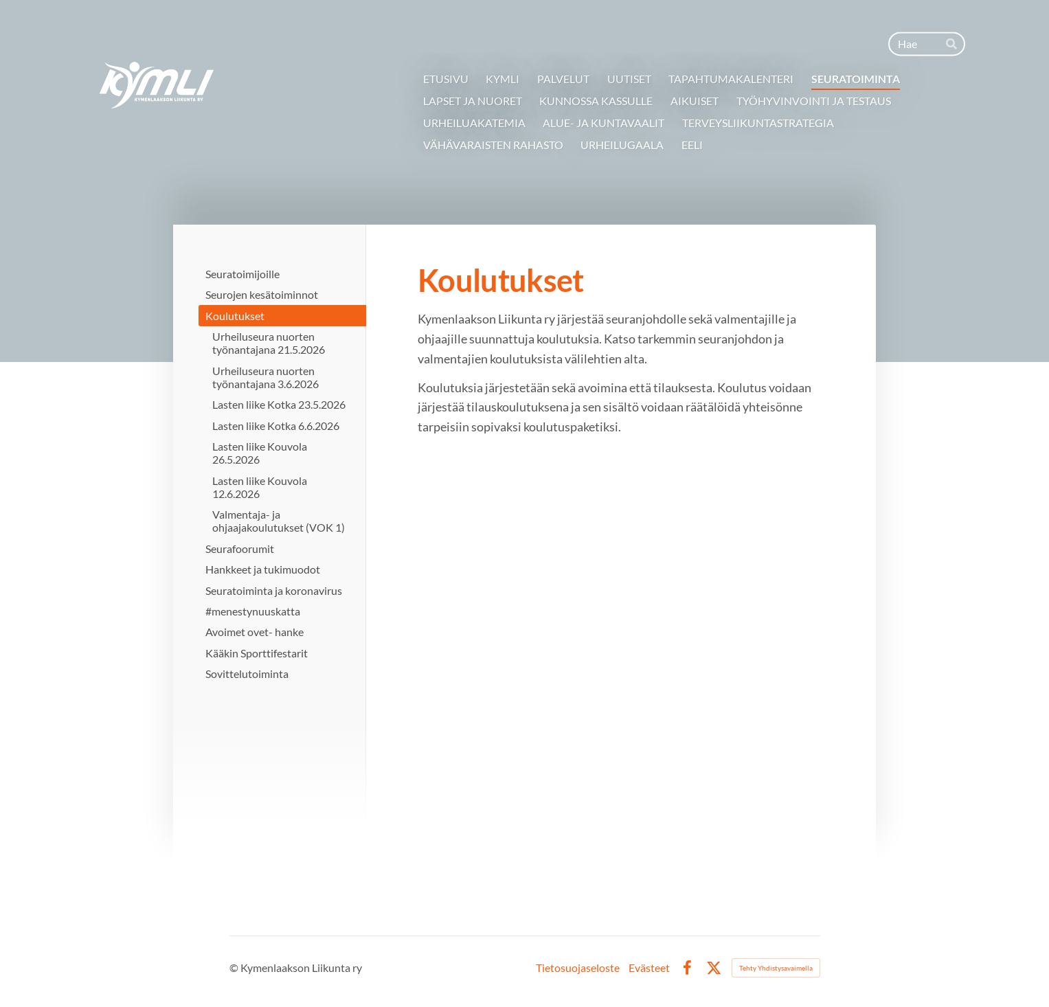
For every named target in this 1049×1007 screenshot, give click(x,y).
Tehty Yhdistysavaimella (776, 968)
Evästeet (649, 967)
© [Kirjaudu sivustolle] (234, 967)
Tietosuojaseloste (578, 967)
